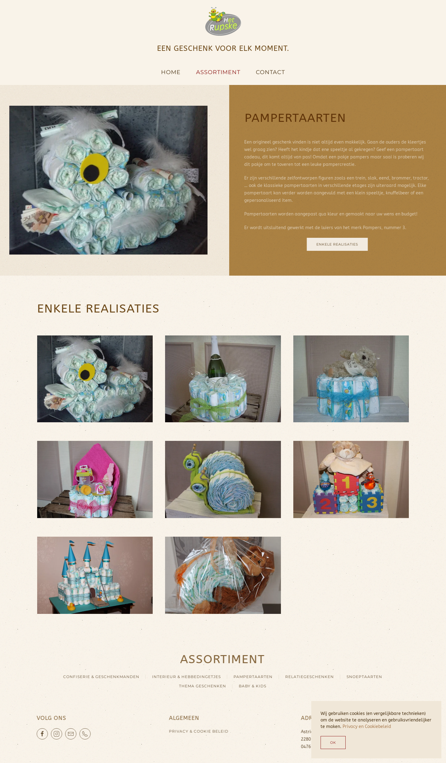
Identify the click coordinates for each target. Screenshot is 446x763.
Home (171, 72)
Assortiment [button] (218, 72)
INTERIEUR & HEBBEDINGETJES (184, 676)
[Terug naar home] (223, 21)
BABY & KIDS (250, 686)
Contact (270, 72)
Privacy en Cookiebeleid (367, 726)
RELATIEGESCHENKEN (307, 676)
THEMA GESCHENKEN (200, 686)
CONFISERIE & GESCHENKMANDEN (99, 676)
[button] (95, 375)
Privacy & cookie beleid (196, 731)
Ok (333, 742)
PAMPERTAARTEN (250, 676)
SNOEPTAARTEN (362, 676)
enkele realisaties (335, 244)
